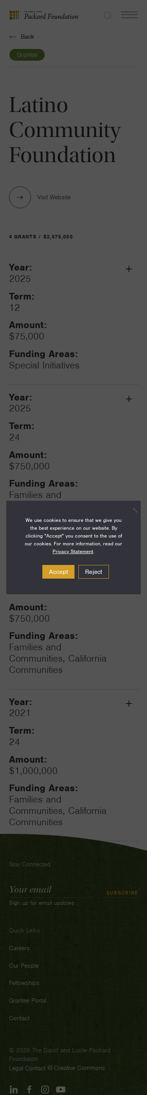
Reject (93, 572)
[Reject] (131, 510)
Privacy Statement (73, 551)
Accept (58, 572)
